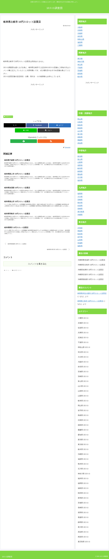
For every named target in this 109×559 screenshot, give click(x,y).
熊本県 (79, 203)
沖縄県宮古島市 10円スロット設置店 (91, 265)
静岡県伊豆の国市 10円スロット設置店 (91, 293)
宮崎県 (79, 200)
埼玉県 (79, 65)
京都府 (79, 33)
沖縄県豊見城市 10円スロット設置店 (91, 260)
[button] (49, 130)
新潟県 (79, 156)
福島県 (79, 246)
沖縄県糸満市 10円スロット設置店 (91, 270)
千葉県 (79, 68)
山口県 (79, 131)
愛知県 (79, 174)
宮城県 (79, 243)
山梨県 (79, 162)
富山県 (79, 159)
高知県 (79, 143)
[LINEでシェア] (26, 130)
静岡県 (79, 171)
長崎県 (79, 209)
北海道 (79, 228)
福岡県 (79, 194)
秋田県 (79, 234)
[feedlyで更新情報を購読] (35, 141)
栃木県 (79, 77)
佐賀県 (79, 206)
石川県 (79, 177)
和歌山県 (80, 39)
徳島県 (79, 137)
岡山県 (79, 119)
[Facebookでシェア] (37, 125)
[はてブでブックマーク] (60, 125)
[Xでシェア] (15, 125)
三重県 (79, 45)
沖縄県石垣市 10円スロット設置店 (91, 274)
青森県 (79, 231)
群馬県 (79, 74)
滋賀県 (79, 42)
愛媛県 (79, 140)
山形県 (79, 240)
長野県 (79, 165)
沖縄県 (79, 215)
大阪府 (79, 27)
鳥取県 (79, 125)
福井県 (79, 180)
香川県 (79, 134)
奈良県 (79, 36)
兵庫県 (79, 30)
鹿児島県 (80, 212)
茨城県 (79, 71)
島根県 (79, 128)
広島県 (79, 122)
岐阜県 (79, 168)
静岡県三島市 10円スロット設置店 (90, 301)
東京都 (79, 59)
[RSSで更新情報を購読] (39, 141)
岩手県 (79, 237)
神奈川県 (80, 62)
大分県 (79, 197)
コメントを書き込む (37, 270)
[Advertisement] (37, 44)
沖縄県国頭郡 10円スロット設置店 (91, 279)
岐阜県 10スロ (8, 116)
